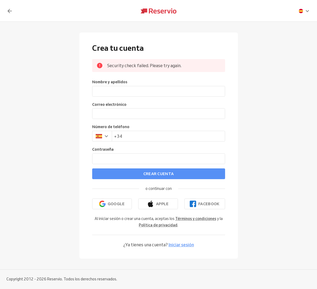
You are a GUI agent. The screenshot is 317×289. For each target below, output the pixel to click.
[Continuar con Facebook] (204, 203)
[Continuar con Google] (112, 203)
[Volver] (9, 11)
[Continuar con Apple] (158, 203)
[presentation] (304, 11)
